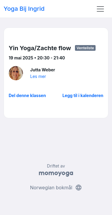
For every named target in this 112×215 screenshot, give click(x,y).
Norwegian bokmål (56, 187)
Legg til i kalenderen (82, 95)
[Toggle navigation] (100, 9)
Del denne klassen (27, 95)
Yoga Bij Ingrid (24, 8)
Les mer (38, 76)
